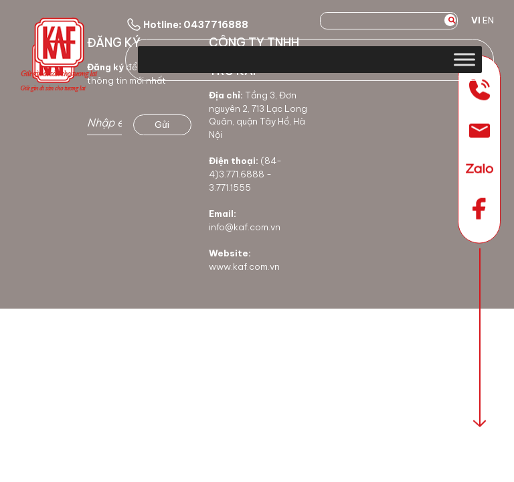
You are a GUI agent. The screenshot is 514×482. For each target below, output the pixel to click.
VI (476, 20)
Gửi (162, 124)
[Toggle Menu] (464, 59)
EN (488, 20)
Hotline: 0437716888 (186, 25)
